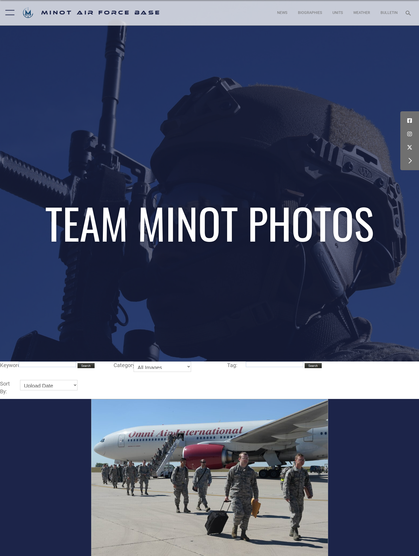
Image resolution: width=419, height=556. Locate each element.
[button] (8, 12)
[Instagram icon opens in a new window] (409, 134)
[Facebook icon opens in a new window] (409, 120)
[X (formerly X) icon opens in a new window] (409, 147)
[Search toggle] (409, 13)
